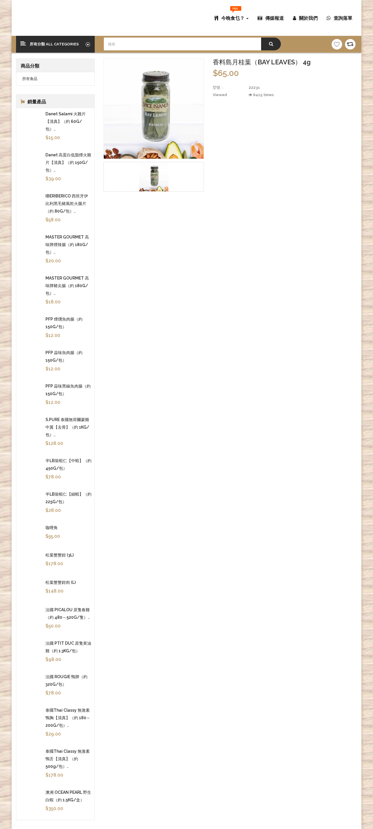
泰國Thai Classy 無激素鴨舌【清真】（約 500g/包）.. (67, 759)
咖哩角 (51, 527)
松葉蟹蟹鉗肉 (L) (60, 582)
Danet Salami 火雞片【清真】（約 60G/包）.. (65, 121)
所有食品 (29, 79)
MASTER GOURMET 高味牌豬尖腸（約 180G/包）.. (67, 286)
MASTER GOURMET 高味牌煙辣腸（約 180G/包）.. (67, 244)
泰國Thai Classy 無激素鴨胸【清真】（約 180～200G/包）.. (67, 718)
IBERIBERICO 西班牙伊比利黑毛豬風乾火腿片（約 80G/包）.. (66, 203)
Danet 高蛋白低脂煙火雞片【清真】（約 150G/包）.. (68, 162)
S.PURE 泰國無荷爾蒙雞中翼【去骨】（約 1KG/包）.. (67, 427)
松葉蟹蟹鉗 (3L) (59, 555)
